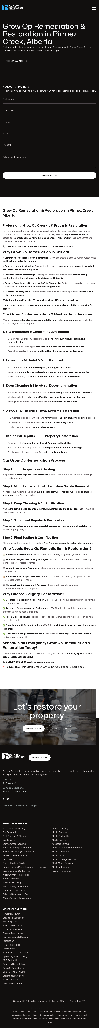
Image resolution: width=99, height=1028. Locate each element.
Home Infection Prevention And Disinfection (24, 867)
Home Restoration (12, 945)
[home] (14, 8)
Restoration (9, 941)
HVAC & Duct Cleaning (14, 829)
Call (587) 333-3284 (15, 61)
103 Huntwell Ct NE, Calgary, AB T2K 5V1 (49, 1008)
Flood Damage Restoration (16, 886)
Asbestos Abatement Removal (66, 848)
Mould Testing (58, 840)
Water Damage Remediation (17, 898)
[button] (94, 8)
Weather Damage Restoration (17, 848)
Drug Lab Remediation (14, 964)
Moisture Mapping (12, 882)
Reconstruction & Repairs (15, 937)
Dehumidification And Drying (17, 894)
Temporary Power (11, 914)
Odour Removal (10, 859)
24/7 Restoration (11, 960)
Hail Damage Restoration (15, 856)
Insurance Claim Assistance (17, 953)
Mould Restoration (61, 836)
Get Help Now (34, 728)
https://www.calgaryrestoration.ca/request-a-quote (60, 666)
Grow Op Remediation (14, 968)
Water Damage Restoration (16, 875)
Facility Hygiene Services (15, 863)
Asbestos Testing (60, 829)
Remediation (9, 949)
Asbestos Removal (61, 844)
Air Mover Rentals (12, 979)
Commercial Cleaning (13, 975)
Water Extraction (11, 879)
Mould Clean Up (60, 856)
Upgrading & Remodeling (15, 956)
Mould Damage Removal (64, 859)
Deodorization (10, 840)
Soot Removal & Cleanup (15, 836)
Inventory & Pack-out (13, 926)
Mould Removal (59, 833)
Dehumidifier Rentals (13, 983)
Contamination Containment (17, 871)
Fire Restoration (11, 833)
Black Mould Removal (62, 863)
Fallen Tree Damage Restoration (19, 852)
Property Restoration (62, 871)
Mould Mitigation (60, 852)
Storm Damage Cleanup (15, 844)
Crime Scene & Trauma (14, 972)
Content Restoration (13, 933)
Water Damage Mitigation (15, 890)
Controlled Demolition (13, 918)
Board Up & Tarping (12, 930)
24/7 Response (10, 922)
